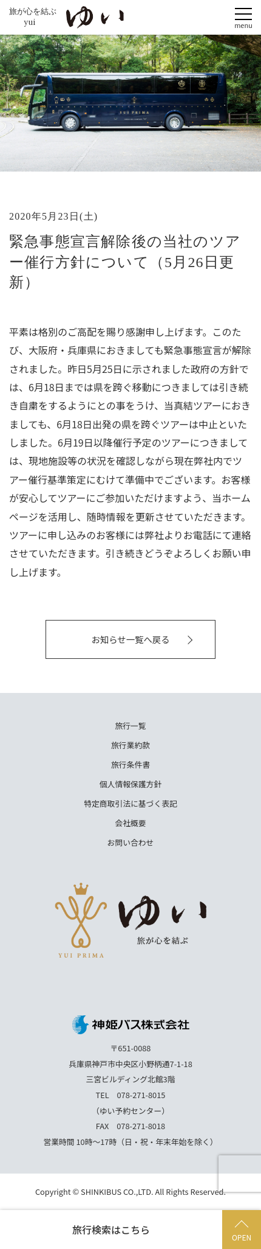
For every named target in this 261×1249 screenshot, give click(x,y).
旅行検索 (111, 1229)
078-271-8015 (141, 1095)
